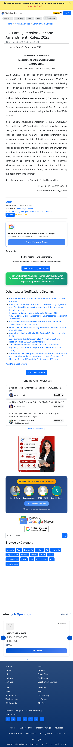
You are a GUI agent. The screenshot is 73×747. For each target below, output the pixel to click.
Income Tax (28, 550)
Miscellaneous (12, 564)
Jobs (38, 18)
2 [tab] (27, 659)
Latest (16, 614)
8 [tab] (49, 659)
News (40, 666)
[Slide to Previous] (3, 638)
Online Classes (36, 380)
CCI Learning (43, 695)
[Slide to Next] (69, 638)
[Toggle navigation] (21, 13)
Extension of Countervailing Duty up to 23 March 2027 (33, 313)
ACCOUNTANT (14, 633)
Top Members (12, 699)
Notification (43, 678)
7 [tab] (45, 659)
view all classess (37, 428)
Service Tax (56, 550)
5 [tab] (38, 659)
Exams (24, 559)
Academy (7, 18)
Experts (41, 670)
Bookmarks (11, 695)
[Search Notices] (33, 535)
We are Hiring (26, 727)
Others (34, 554)
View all (66, 614)
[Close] (70, 3)
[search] (64, 535)
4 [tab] (34, 659)
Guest (9, 201)
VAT (47, 550)
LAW (31, 559)
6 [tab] (42, 659)
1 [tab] (24, 659)
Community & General (24, 208)
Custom (39, 550)
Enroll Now (58, 395)
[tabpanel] (36, 638)
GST (51, 559)
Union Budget (41, 559)
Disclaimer (31, 733)
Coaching (19, 18)
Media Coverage (43, 727)
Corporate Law (12, 554)
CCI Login (36, 739)
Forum (8, 670)
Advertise (59, 727)
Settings (9, 682)
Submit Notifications (36, 372)
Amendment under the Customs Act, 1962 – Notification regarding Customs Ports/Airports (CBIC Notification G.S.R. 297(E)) (35, 347)
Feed (8, 691)
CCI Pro (41, 703)
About (12, 727)
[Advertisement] (36, 594)
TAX (7, 687)
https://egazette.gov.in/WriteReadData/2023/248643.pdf (34, 211)
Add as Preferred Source (37, 242)
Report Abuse (21, 214)
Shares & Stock (12, 559)
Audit (19, 550)
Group (42, 699)
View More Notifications (16, 364)
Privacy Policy (46, 733)
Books (30, 18)
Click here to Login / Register (36, 268)
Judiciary (9, 678)
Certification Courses (47, 682)
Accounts (10, 550)
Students (24, 554)
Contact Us (60, 733)
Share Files (43, 674)
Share (10, 215)
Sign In (67, 13)
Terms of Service (15, 733)
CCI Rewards (11, 703)
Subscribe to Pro (36, 503)
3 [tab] (31, 659)
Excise (42, 554)
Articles (9, 666)
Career (50, 554)
